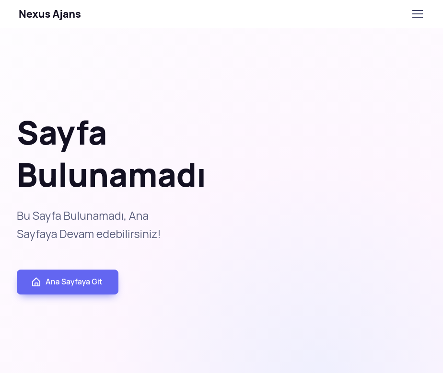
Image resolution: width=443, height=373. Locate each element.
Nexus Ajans (50, 14)
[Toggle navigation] (417, 14)
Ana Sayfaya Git (67, 281)
